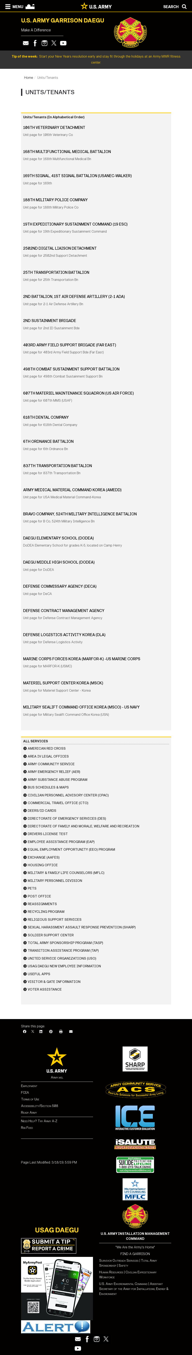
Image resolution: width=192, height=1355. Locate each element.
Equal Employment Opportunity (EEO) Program (71, 850)
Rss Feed (27, 1128)
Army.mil (57, 1077)
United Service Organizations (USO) (62, 958)
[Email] (70, 1032)
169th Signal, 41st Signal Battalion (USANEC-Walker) (77, 176)
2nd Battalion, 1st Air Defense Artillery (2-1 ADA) (74, 296)
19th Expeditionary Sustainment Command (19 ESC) (75, 224)
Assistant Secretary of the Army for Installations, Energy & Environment (133, 1289)
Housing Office (43, 865)
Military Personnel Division (55, 881)
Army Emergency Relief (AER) (54, 772)
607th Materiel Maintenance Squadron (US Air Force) (78, 393)
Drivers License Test (48, 834)
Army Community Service (51, 764)
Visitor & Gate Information (54, 982)
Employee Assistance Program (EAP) (61, 842)
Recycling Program (46, 912)
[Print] (60, 1032)
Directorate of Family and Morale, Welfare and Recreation (83, 826)
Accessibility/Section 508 (39, 1106)
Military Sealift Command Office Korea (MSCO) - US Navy (81, 707)
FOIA (25, 1093)
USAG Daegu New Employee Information (64, 966)
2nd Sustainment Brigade (49, 320)
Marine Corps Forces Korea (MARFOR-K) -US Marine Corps (81, 659)
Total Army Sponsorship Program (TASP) (65, 943)
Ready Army (29, 1112)
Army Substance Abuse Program (57, 780)
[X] (32, 1032)
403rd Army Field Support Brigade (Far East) (69, 345)
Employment (29, 1086)
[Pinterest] (50, 1032)
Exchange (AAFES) (44, 857)
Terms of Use (30, 1099)
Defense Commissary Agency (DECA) (60, 586)
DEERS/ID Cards (42, 811)
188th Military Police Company (55, 200)
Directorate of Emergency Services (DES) (67, 819)
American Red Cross (47, 748)
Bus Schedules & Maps (48, 787)
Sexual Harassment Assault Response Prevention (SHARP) (82, 927)
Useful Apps (39, 974)
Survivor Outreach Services (118, 1260)
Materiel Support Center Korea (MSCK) (63, 683)
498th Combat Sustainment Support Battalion (71, 369)
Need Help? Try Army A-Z (39, 1121)
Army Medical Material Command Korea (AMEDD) (72, 490)
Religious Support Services (55, 920)
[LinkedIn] (40, 1032)
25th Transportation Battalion (56, 272)
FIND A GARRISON (135, 1254)
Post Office (39, 896)
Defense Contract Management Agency (63, 610)
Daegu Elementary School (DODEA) (58, 538)
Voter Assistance (45, 989)
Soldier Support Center (51, 935)
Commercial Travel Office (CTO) (58, 803)
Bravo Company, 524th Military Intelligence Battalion (80, 514)
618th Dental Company (46, 417)
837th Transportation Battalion (57, 466)
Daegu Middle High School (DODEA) (59, 562)
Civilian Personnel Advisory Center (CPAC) (68, 795)
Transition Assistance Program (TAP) (63, 951)
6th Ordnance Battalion (48, 441)
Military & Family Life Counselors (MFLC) (66, 873)
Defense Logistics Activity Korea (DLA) (64, 635)
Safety (123, 1265)
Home (28, 78)
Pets (32, 888)
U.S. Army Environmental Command (123, 1284)
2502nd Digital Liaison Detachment (60, 248)
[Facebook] (24, 1032)
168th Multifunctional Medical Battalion (67, 151)
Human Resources (111, 1272)
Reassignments (42, 904)
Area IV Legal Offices (48, 756)
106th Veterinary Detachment (54, 127)
